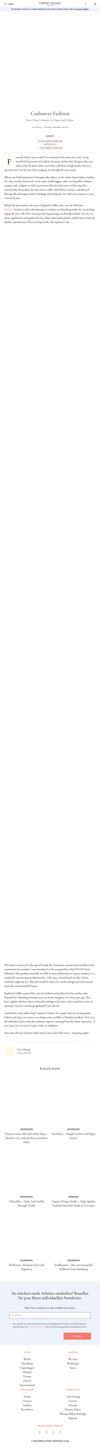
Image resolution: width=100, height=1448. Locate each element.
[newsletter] (60, 1433)
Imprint (72, 1418)
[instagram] (46, 1433)
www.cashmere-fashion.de (51, 147)
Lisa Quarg (37, 127)
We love (72, 1359)
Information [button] (72, 1390)
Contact (27, 1401)
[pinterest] (53, 1433)
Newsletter (27, 1409)
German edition (82, 9)
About (27, 1396)
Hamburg (27, 1363)
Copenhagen (27, 1368)
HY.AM (66, 1441)
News (73, 1368)
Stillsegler (9, 209)
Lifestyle (72, 1352)
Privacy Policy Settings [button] (73, 1414)
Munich (27, 1372)
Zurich (27, 1380)
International (27, 1385)
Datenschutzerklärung (37, 1327)
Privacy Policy (73, 1409)
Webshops (73, 1363)
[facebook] (39, 1433)
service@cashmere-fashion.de (50, 141)
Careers (72, 1401)
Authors (27, 1405)
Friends (73, 1405)
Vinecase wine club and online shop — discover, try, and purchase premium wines (26, 1138)
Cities (27, 1352)
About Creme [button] (27, 1390)
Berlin (27, 1359)
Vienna (27, 1376)
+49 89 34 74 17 (50, 144)
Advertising (73, 1396)
